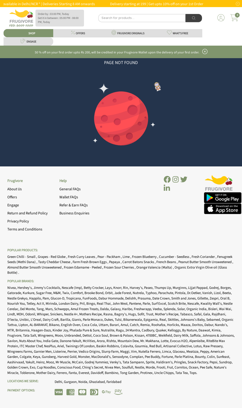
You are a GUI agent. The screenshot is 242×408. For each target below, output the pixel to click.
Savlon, (13, 341)
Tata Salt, (30, 335)
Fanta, (74, 372)
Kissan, (140, 335)
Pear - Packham (109, 256)
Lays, (109, 287)
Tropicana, (74, 298)
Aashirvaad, (16, 362)
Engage (13, 205)
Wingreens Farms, (20, 351)
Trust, (150, 314)
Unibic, (25, 319)
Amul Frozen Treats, (85, 309)
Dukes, (109, 319)
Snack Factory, (199, 362)
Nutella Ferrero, (150, 351)
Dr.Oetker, (194, 293)
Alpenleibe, (197, 341)
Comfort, (77, 293)
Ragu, (120, 330)
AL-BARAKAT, (39, 324)
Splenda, (170, 309)
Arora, (101, 341)
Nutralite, (108, 330)
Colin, (211, 356)
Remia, (145, 324)
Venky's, (116, 362)
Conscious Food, (69, 367)
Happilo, (36, 298)
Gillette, (203, 298)
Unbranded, (73, 335)
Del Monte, (28, 309)
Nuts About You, (31, 341)
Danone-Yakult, (71, 341)
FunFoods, (90, 298)
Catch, (135, 324)
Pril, (83, 303)
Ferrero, (63, 372)
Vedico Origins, (90, 351)
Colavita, (128, 346)
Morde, (151, 367)
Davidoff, (98, 372)
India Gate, (51, 341)
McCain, (78, 362)
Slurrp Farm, (110, 351)
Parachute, (166, 293)
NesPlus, (50, 346)
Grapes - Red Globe (52, 256)
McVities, (90, 341)
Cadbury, (149, 330)
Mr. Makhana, (150, 341)
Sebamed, (214, 319)
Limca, (167, 351)
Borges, (226, 287)
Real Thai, (104, 303)
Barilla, (66, 319)
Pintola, (181, 293)
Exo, (33, 367)
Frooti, (162, 367)
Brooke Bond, (94, 293)
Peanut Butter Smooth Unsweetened (205, 262)
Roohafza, (159, 324)
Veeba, (158, 309)
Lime (126, 256)
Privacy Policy (18, 221)
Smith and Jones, (184, 298)
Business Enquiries (74, 213)
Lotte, (165, 341)
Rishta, (112, 341)
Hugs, (132, 314)
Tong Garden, (130, 372)
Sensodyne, (121, 356)
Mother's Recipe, (167, 314)
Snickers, (57, 314)
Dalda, (105, 309)
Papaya (115, 262)
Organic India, (197, 309)
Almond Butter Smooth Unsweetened (34, 267)
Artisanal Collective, (178, 346)
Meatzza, (193, 351)
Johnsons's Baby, (193, 319)
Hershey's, (25, 287)
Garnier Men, (43, 351)
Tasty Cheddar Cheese (54, 262)
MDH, (21, 314)
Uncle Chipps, (164, 372)
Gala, (207, 314)
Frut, (171, 367)
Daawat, (205, 330)
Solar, (181, 309)
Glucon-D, (58, 298)
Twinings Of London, (81, 346)
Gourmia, (142, 346)
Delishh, (131, 298)
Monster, (84, 356)
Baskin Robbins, (108, 346)
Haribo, (128, 309)
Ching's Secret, (93, 367)
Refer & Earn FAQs (73, 205)
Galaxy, (116, 309)
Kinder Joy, (61, 330)
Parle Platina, (185, 356)
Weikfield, (166, 335)
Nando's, (221, 324)
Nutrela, (139, 293)
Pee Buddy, (153, 356)
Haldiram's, (165, 362)
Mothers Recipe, (91, 314)
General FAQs (70, 189)
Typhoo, (151, 293)
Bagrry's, (121, 314)
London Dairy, (69, 303)
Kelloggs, (175, 330)
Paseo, (149, 287)
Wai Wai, (225, 309)
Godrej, (214, 287)
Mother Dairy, (46, 372)
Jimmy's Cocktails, (47, 287)
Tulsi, (119, 319)
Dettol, (88, 335)
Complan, (137, 356)
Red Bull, (156, 346)
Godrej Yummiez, (97, 362)
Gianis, (77, 319)
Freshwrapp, (143, 309)
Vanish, (208, 293)
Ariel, (61, 346)
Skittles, (174, 319)
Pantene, (136, 303)
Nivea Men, (113, 367)
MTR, (11, 330)
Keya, (37, 356)
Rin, (126, 287)
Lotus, (198, 346)
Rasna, (108, 314)
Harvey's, (137, 287)
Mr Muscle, (64, 362)
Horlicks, (174, 324)
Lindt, (12, 314)
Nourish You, (16, 303)
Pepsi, (214, 362)
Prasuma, (145, 298)
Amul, (125, 324)
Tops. (193, 372)
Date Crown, (161, 298)
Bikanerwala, (133, 319)
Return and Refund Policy (27, 213)
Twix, (66, 293)
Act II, (41, 303)
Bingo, (91, 303)
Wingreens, (46, 335)
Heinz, (41, 362)
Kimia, (216, 330)
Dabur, (209, 324)
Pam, (47, 298)
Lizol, (218, 293)
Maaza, (186, 324)
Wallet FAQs (68, 197)
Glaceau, (179, 351)
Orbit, (109, 293)
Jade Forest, (123, 293)
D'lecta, (13, 319)
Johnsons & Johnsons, (218, 335)
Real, (163, 319)
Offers (12, 197)
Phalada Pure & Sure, (85, 330)
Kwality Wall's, (212, 303)
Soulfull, (128, 367)
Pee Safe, (207, 367)
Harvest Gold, (67, 356)
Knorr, (118, 287)
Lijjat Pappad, (198, 287)
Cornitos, (182, 367)
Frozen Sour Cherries (119, 267)
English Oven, (71, 324)
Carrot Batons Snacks (138, 262)
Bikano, (55, 324)
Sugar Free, (44, 293)
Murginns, (180, 287)
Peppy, (205, 351)
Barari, (115, 324)
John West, (120, 303)
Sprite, (151, 362)
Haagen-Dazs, (42, 330)
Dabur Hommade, (111, 298)
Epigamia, (151, 319)
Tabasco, (187, 314)
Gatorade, (15, 293)
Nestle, (140, 367)
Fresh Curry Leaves (82, 256)
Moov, (59, 335)
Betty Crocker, (94, 287)
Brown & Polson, (122, 335)
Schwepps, (62, 309)
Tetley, (31, 303)
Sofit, (141, 314)
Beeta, (227, 293)
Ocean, (194, 367)
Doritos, (198, 324)
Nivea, (12, 287)
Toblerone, (28, 372)
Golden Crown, (18, 367)
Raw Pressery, (213, 346)
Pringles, (181, 362)
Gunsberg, (49, 356)
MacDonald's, (101, 356)
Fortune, (168, 356)
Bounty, (201, 356)
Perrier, (73, 351)
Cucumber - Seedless (174, 256)
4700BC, (152, 335)
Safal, (198, 314)
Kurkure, (29, 293)
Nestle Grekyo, (18, 298)
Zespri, (215, 298)
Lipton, (24, 324)
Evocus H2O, (179, 341)
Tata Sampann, (134, 362)
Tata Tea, (182, 372)
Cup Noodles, (47, 367)
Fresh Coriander (204, 256)
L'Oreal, (37, 319)
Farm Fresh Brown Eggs (90, 262)
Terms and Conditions (24, 229)
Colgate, (26, 356)
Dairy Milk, (182, 335)
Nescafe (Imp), (73, 287)
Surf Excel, (160, 303)
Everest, (85, 372)
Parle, (147, 303)
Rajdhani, (219, 314)
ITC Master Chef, (32, 346)
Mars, (49, 309)
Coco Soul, (101, 335)
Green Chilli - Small (21, 256)
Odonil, (31, 314)
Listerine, (60, 351)
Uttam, (104, 324)
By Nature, (190, 330)
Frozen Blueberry (144, 256)
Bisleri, (213, 309)
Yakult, (31, 362)
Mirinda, (52, 303)
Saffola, (196, 335)
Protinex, (147, 372)
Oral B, (225, 298)
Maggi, (125, 351)
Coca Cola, (90, 324)
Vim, (134, 351)
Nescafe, (194, 303)
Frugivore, (15, 335)
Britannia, (23, 330)
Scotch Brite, (177, 303)
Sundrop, (226, 362)
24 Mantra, (133, 330)
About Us (14, 189)
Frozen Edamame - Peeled (83, 267)
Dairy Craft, (51, 319)
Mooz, (51, 362)
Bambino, (112, 372)
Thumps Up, (163, 287)
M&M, (57, 293)
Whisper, (43, 314)
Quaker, (162, 330)
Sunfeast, (223, 356)
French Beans (166, 262)
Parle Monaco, (93, 319)
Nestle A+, (71, 314)
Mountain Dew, (129, 341)
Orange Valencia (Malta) (154, 267)
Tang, (40, 309)
